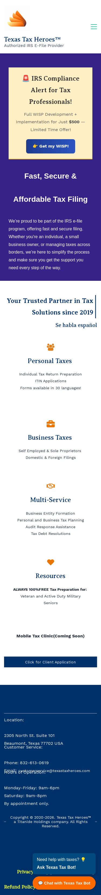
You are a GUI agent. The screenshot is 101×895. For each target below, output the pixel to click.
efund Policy (21, 887)
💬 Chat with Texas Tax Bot (64, 883)
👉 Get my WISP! (51, 146)
